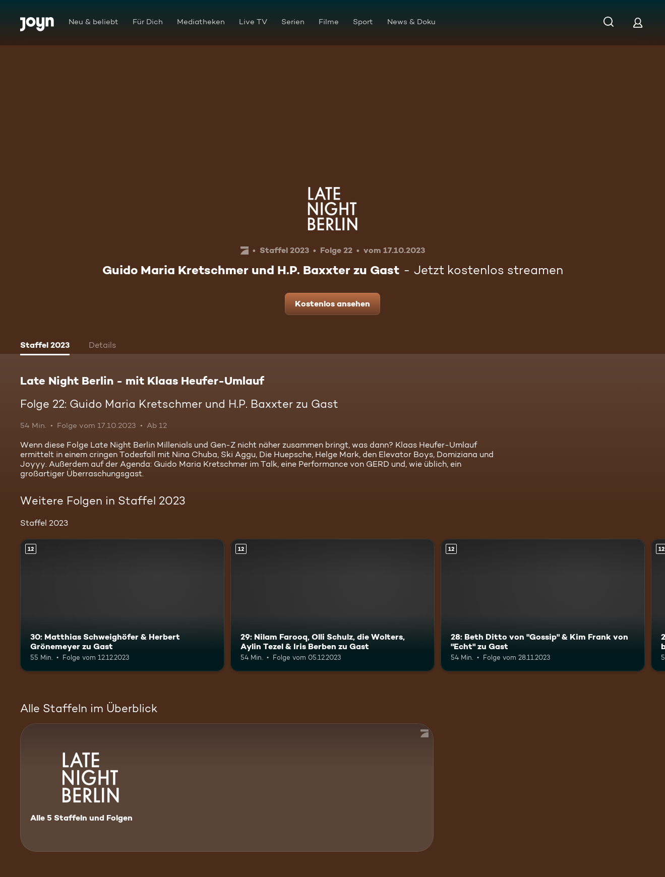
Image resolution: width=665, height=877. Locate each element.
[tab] (45, 346)
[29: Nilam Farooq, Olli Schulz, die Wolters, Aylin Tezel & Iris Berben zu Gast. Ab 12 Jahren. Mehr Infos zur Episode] (332, 605)
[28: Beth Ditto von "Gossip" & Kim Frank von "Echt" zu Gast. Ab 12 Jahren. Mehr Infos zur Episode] (543, 605)
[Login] (637, 22)
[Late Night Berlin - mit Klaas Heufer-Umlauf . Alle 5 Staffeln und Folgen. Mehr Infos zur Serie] (227, 787)
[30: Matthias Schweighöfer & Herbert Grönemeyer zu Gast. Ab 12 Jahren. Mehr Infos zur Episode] (122, 605)
